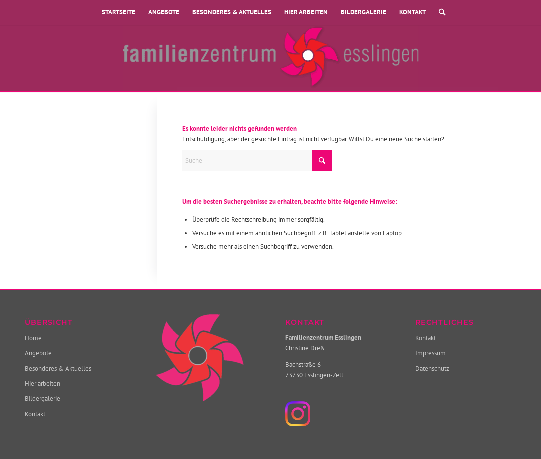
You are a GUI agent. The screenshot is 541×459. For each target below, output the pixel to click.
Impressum (430, 353)
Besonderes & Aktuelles (231, 12)
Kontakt (412, 12)
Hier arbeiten (306, 12)
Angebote (163, 12)
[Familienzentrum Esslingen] (270, 58)
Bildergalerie (363, 12)
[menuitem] (438, 12)
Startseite (118, 12)
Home (33, 338)
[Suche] (438, 12)
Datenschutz (432, 368)
